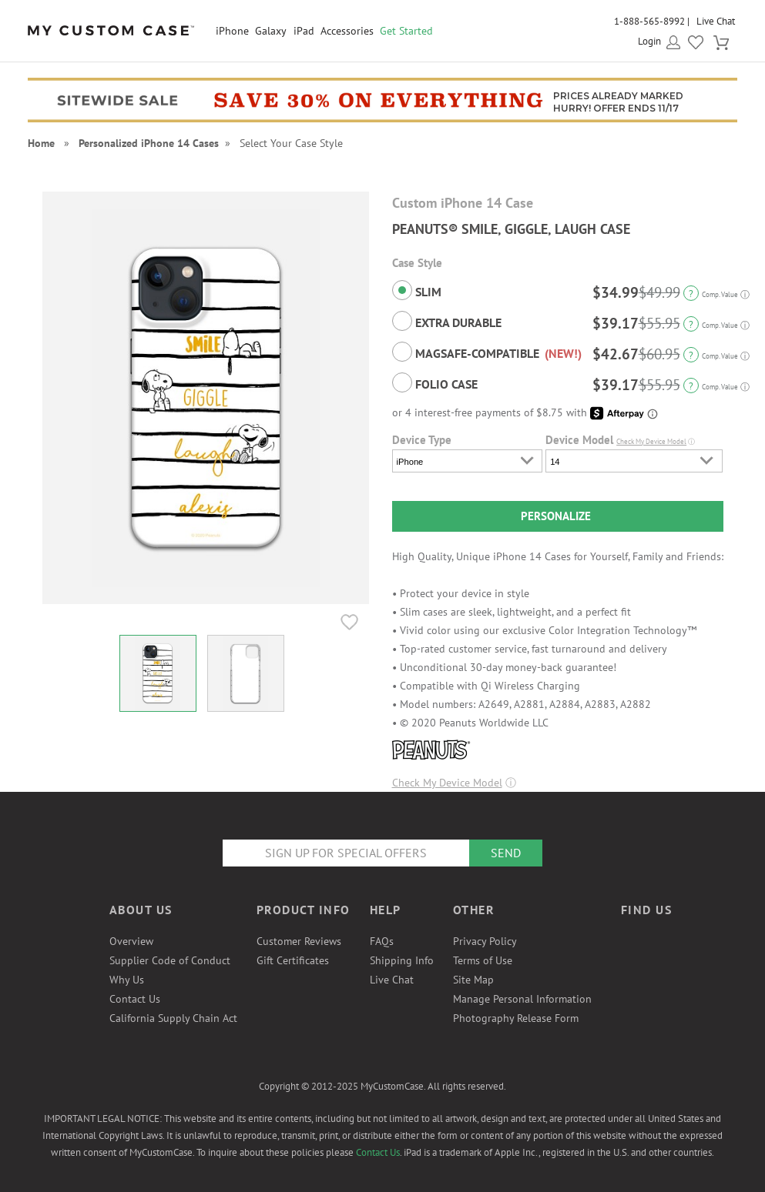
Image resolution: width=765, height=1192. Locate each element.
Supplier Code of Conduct (169, 960)
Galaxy (271, 31)
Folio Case (435, 382)
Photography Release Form (516, 1018)
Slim (416, 290)
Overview (131, 941)
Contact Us (134, 999)
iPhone (232, 31)
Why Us (126, 980)
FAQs (382, 941)
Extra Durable (447, 321)
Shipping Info (402, 960)
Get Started (406, 31)
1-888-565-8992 (649, 21)
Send (506, 852)
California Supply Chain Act (173, 1018)
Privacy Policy (485, 941)
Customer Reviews (299, 941)
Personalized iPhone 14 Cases (149, 143)
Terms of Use (482, 960)
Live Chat (715, 21)
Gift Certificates (293, 960)
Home (41, 143)
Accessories (347, 31)
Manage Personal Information (522, 999)
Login (649, 41)
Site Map (473, 980)
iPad (304, 31)
